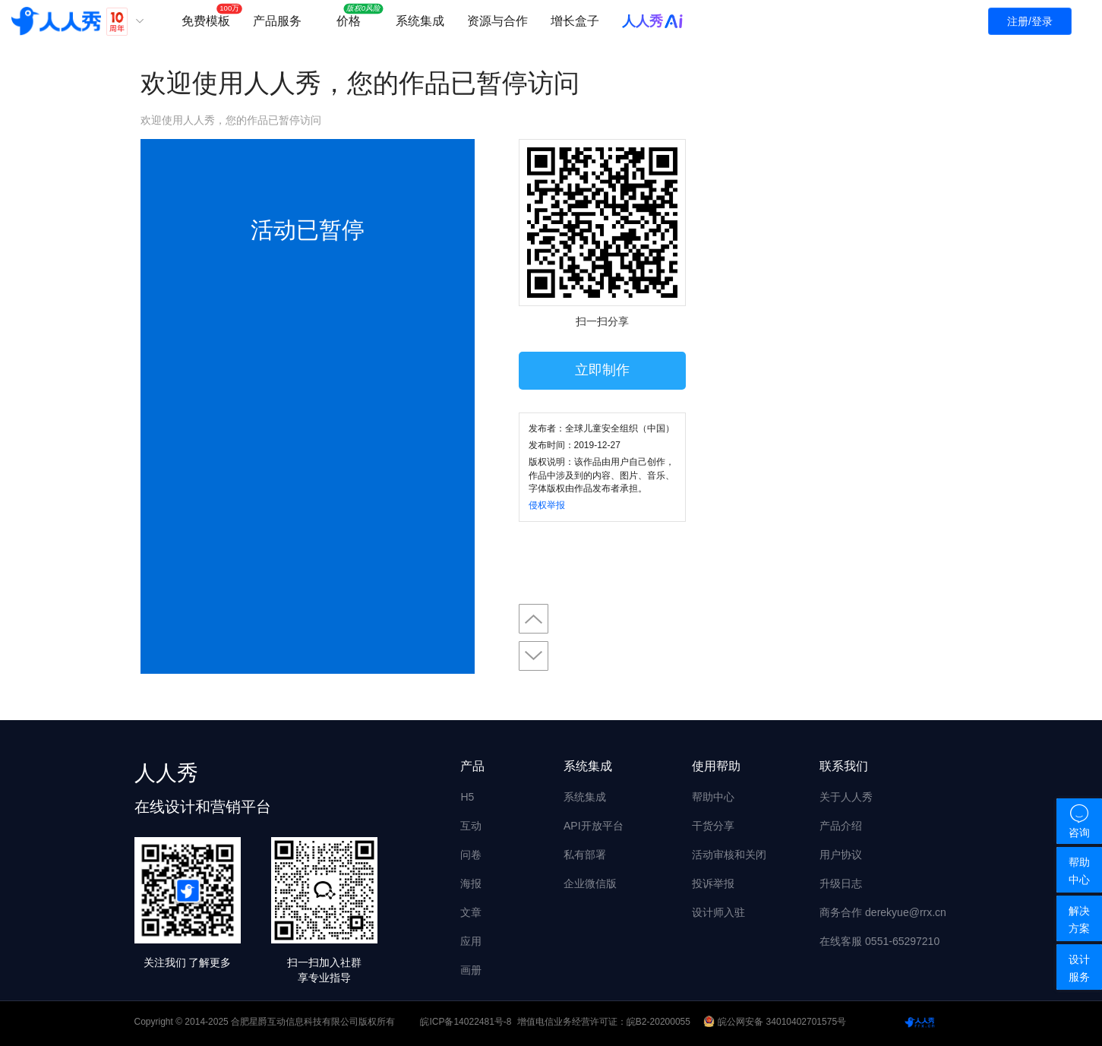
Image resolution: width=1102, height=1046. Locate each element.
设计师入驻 (718, 912)
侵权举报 (547, 505)
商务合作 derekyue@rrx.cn (882, 912)
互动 (471, 826)
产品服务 (277, 20)
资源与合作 (497, 20)
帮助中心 (713, 797)
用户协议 (840, 854)
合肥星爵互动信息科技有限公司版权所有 (313, 1021)
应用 (471, 941)
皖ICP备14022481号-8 (465, 1021)
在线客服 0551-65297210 (879, 941)
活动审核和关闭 (729, 854)
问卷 (471, 854)
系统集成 (420, 20)
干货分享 (713, 826)
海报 (471, 883)
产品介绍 (840, 826)
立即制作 (602, 370)
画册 (471, 970)
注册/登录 (1030, 21)
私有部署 (585, 854)
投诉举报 (713, 883)
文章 (471, 912)
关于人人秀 (846, 797)
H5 (467, 797)
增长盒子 (575, 20)
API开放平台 (594, 826)
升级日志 (840, 883)
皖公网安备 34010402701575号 (775, 1021)
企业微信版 (590, 883)
